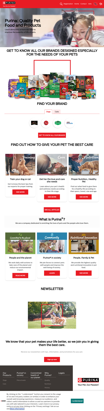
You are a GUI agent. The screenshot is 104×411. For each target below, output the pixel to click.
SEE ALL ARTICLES (52, 213)
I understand (77, 401)
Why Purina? (97, 10)
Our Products (7, 377)
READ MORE (20, 279)
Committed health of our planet (78, 10)
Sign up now (52, 363)
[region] (52, 401)
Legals (61, 376)
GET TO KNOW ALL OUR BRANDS (52, 139)
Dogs (5, 10)
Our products (22, 10)
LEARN (52, 277)
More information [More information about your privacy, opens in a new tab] (17, 409)
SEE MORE (20, 195)
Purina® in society (36, 10)
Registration (68, 4)
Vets (90, 4)
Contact (84, 4)
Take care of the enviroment (55, 10)
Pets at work (21, 384)
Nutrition (48, 387)
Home (76, 4)
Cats (12, 10)
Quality (47, 384)
